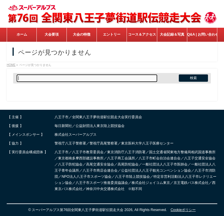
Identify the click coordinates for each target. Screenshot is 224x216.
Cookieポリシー (183, 210)
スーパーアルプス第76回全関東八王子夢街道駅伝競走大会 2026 (82, 210)
